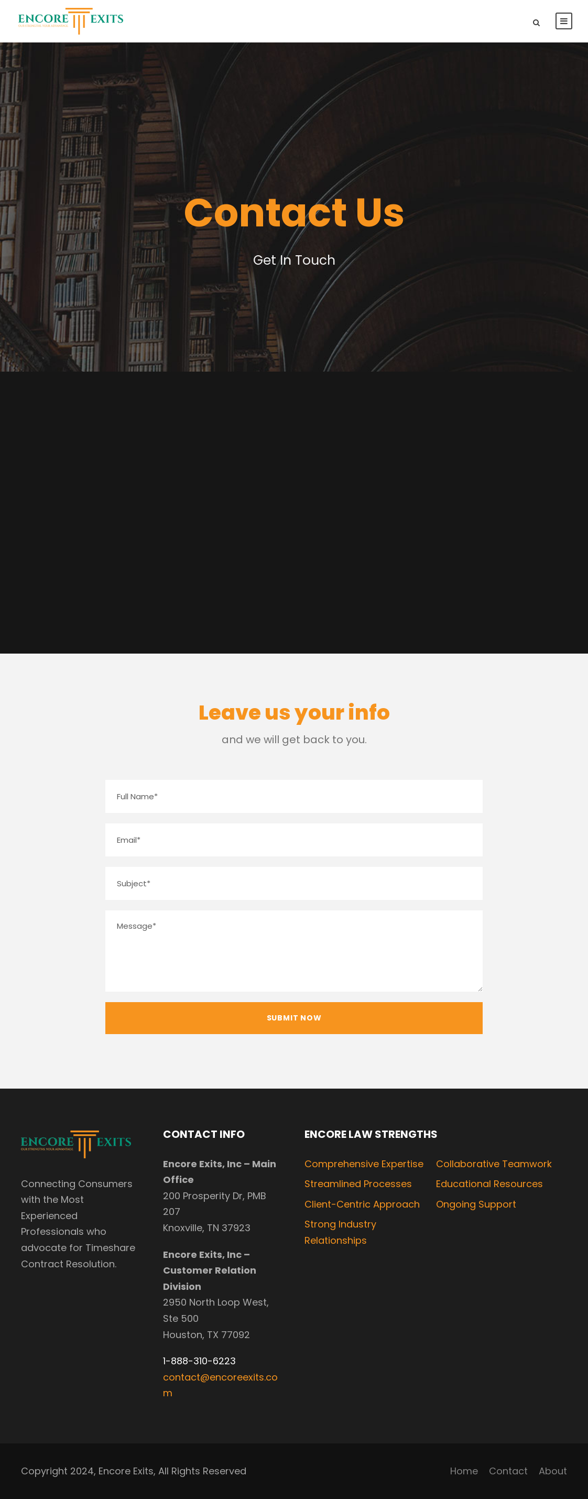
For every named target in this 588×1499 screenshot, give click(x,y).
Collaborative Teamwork (494, 1163)
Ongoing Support (476, 1204)
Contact (508, 1471)
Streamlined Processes (358, 1183)
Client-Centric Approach (362, 1204)
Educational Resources (489, 1183)
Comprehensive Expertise (363, 1163)
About (553, 1471)
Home (464, 1471)
